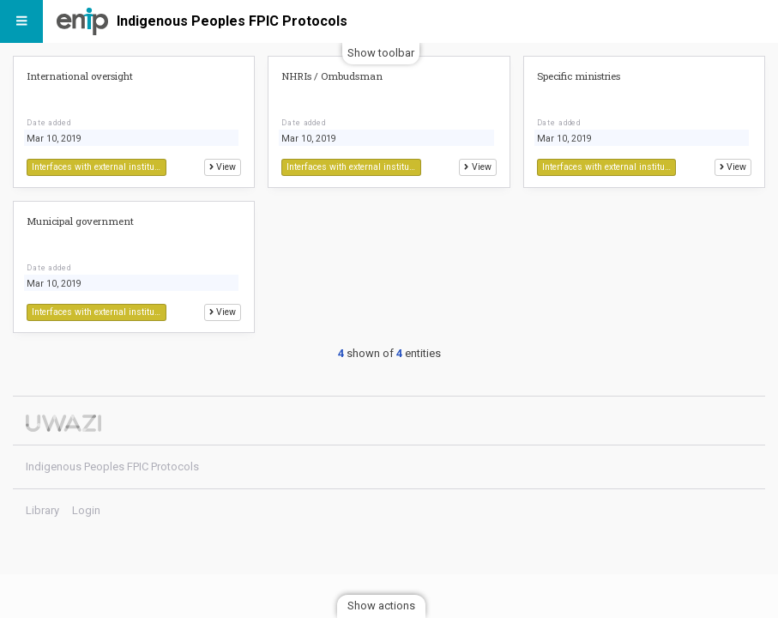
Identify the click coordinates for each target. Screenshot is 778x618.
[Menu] (21, 21)
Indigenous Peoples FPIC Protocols (232, 21)
